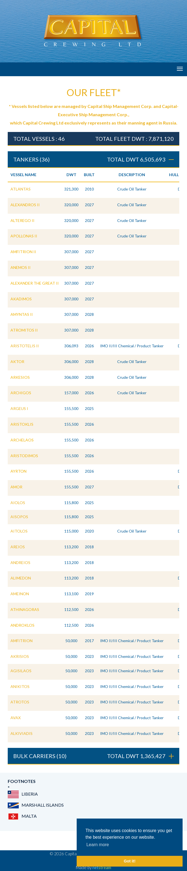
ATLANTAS (20, 189)
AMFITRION (21, 640)
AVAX (15, 717)
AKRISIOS (19, 656)
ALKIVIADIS (21, 733)
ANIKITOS (20, 686)
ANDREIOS (20, 562)
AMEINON (19, 593)
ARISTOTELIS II (24, 345)
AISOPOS (19, 516)
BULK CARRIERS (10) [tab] (93, 756)
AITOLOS (19, 531)
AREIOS (17, 546)
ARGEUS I (19, 408)
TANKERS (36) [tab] (93, 159)
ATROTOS (19, 702)
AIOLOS (17, 502)
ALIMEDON (20, 578)
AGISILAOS (20, 670)
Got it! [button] (129, 861)
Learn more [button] (97, 844)
